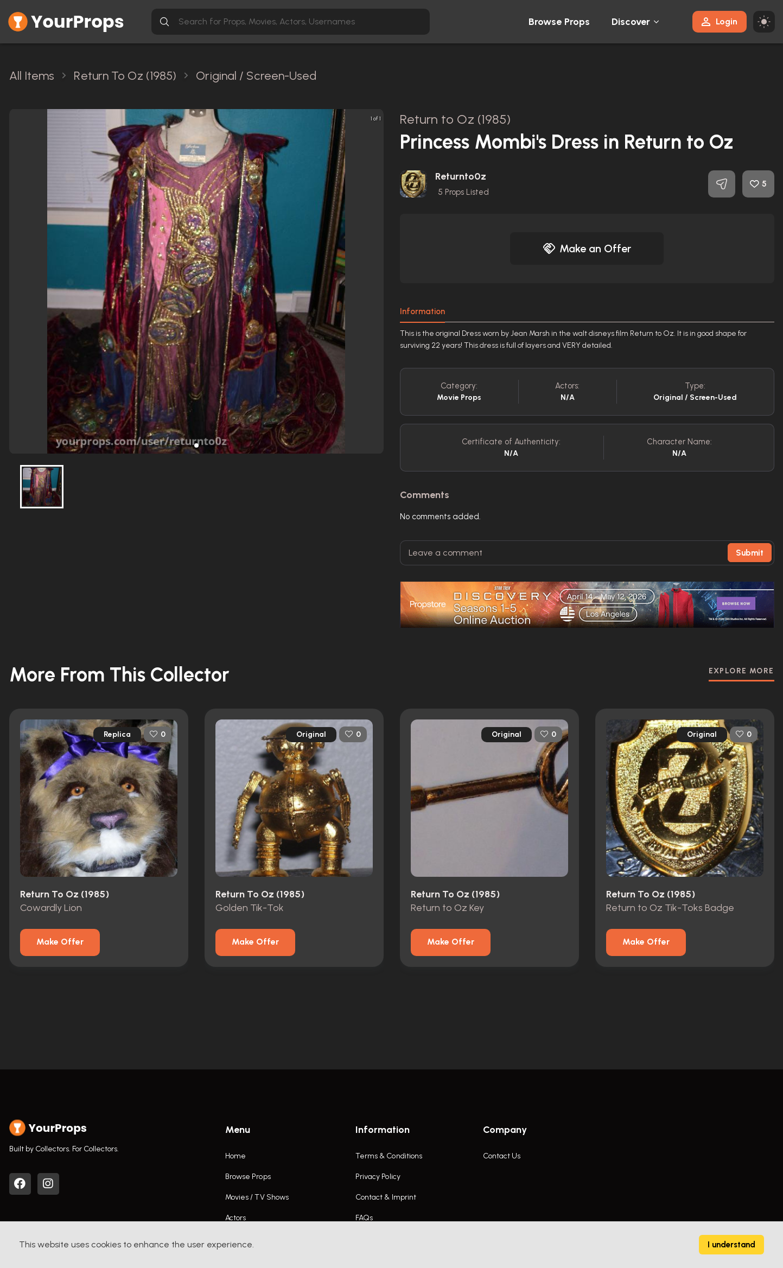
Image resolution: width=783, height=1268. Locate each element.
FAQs (364, 1217)
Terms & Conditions (389, 1156)
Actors (235, 1217)
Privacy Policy (377, 1176)
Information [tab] (422, 311)
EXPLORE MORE (741, 671)
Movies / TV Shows (257, 1197)
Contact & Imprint (386, 1197)
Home (235, 1156)
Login (719, 21)
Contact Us (502, 1156)
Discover (631, 22)
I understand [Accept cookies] (731, 1245)
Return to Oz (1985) (455, 119)
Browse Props (559, 22)
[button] (196, 445)
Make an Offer (587, 248)
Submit (749, 553)
